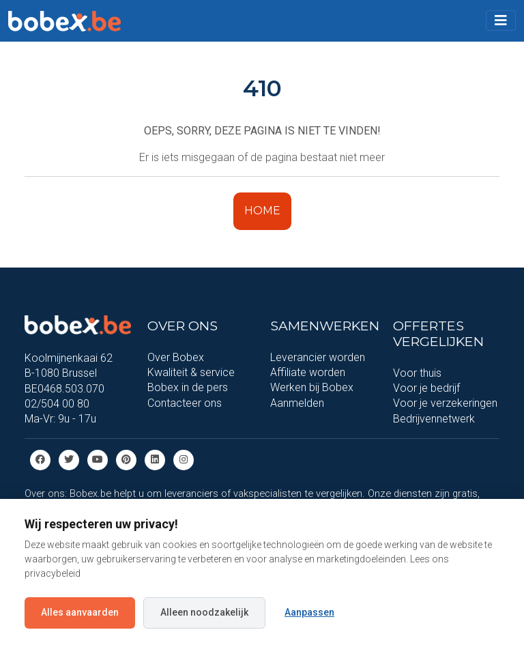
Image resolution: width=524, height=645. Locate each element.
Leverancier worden (317, 357)
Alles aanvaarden (80, 612)
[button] (501, 20)
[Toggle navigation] (501, 20)
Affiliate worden (307, 372)
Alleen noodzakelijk (204, 612)
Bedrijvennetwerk (434, 418)
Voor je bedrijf (426, 388)
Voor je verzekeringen (445, 403)
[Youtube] (97, 459)
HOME (262, 210)
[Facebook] (40, 459)
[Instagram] (183, 459)
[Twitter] (69, 459)
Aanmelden (297, 403)
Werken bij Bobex (311, 387)
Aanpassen (309, 612)
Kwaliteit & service (191, 372)
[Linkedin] (155, 459)
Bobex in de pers (187, 387)
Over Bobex (175, 357)
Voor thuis (417, 373)
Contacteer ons (184, 403)
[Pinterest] (126, 459)
